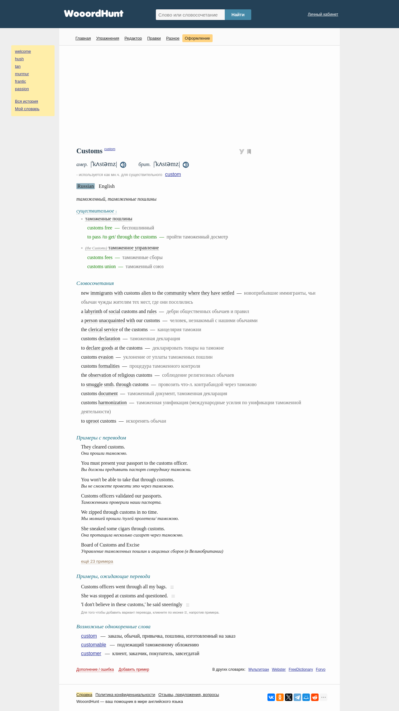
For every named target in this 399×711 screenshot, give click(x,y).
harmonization (113, 402)
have (215, 293)
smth (109, 384)
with (118, 293)
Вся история (26, 101)
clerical (95, 329)
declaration (109, 338)
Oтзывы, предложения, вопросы (188, 694)
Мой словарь (27, 108)
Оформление (197, 38)
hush (19, 58)
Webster (279, 669)
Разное (173, 38)
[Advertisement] (201, 95)
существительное (96, 210)
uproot (92, 421)
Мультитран (258, 669)
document (108, 393)
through (123, 384)
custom (109, 149)
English (107, 186)
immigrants (101, 293)
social (114, 311)
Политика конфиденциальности (125, 694)
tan (18, 66)
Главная (83, 38)
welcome (23, 51)
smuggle (94, 384)
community (175, 293)
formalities (109, 366)
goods (107, 348)
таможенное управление (122, 247)
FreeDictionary (301, 669)
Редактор (133, 38)
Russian (85, 186)
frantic (20, 81)
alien (146, 293)
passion (22, 88)
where (194, 293)
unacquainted (112, 320)
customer (91, 653)
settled (227, 293)
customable (93, 644)
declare (93, 348)
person (91, 320)
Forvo (320, 669)
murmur (22, 73)
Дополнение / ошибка (95, 669)
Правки (154, 38)
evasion (106, 357)
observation (99, 375)
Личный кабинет (323, 14)
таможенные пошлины (108, 218)
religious (126, 375)
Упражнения (107, 38)
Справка (84, 694)
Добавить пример (134, 669)
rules (152, 311)
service (111, 329)
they (205, 293)
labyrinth (93, 311)
